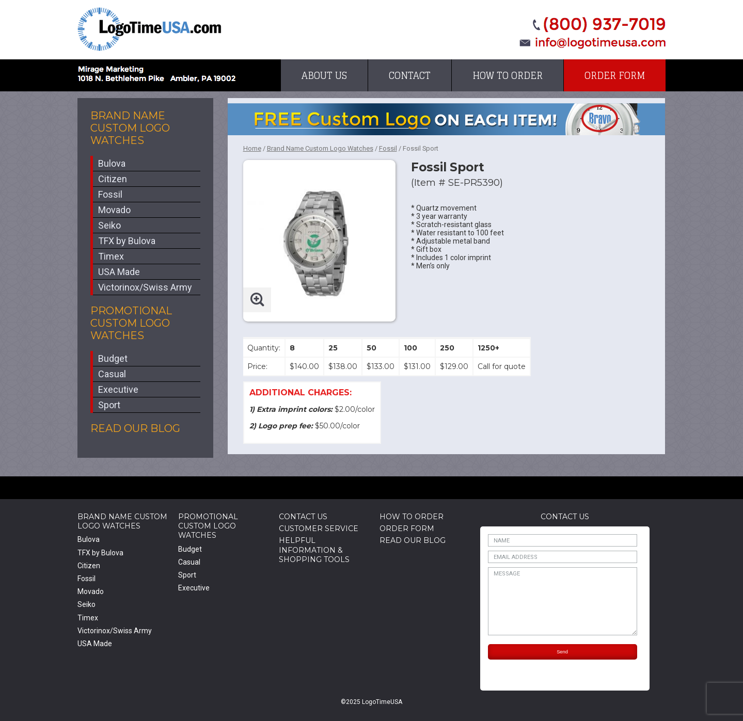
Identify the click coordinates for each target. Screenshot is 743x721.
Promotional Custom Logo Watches (131, 323)
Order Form (614, 75)
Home (252, 148)
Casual (112, 373)
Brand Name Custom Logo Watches (130, 128)
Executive (118, 389)
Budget (113, 358)
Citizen (112, 178)
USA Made (119, 271)
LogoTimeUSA (149, 29)
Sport (109, 404)
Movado (114, 209)
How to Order (507, 75)
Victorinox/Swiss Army (145, 287)
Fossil (110, 194)
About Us (324, 75)
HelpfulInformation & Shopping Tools (314, 550)
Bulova (111, 163)
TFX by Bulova (126, 240)
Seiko (109, 225)
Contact (410, 75)
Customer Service (318, 528)
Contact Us (303, 516)
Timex (111, 256)
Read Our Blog (135, 428)
